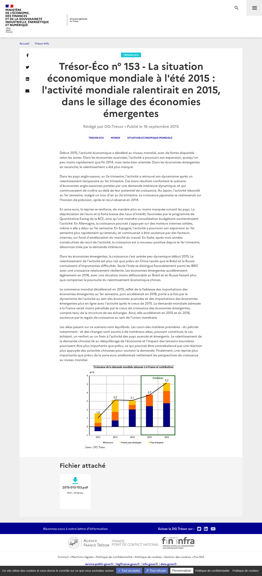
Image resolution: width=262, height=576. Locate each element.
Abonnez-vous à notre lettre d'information (75, 528)
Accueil (24, 43)
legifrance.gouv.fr (128, 564)
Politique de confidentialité (114, 557)
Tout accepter (129, 570)
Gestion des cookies (177, 557)
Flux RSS (198, 557)
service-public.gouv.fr (99, 564)
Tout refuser (156, 570)
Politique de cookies (148, 557)
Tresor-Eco (96, 137)
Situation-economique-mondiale (149, 137)
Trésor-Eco (131, 54)
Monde (115, 137)
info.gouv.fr (150, 564)
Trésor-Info (42, 43)
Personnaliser (181, 570)
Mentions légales (82, 557)
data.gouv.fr (169, 564)
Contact (63, 557)
